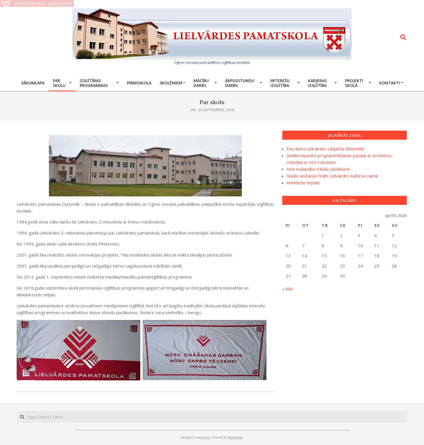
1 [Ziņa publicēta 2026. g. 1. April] (323, 235)
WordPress (235, 437)
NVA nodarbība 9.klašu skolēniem (318, 169)
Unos (206, 437)
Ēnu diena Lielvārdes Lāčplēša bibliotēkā (325, 149)
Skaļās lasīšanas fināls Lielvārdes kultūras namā (332, 176)
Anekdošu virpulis (303, 182)
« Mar (287, 288)
